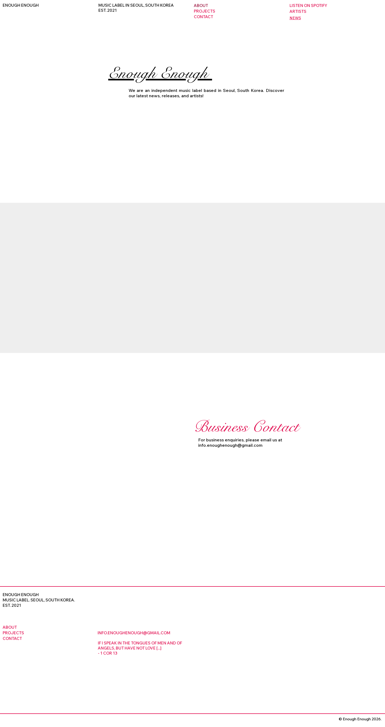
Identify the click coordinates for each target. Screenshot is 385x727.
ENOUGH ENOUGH (21, 5)
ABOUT (201, 5)
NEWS (295, 17)
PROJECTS (204, 11)
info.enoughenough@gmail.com (230, 445)
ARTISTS (298, 11)
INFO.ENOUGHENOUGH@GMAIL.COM (134, 632)
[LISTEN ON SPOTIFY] (336, 5)
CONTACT (203, 16)
